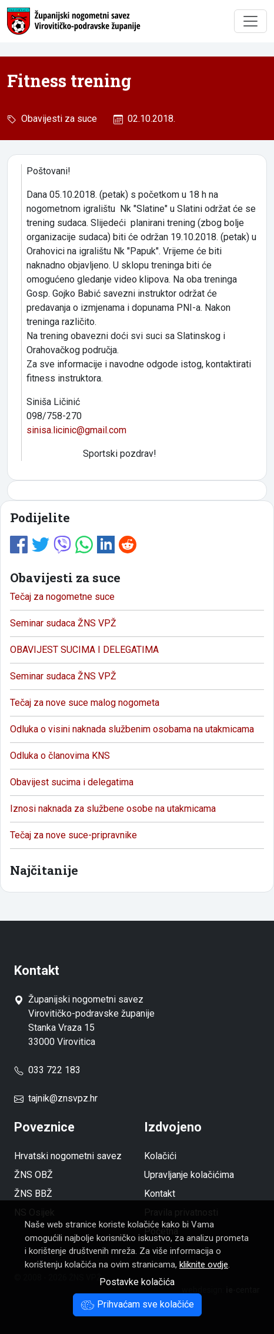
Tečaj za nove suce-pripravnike (73, 835)
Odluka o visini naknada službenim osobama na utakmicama (132, 729)
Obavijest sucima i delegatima (71, 782)
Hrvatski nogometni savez (68, 1156)
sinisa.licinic (51, 430)
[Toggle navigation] (250, 21)
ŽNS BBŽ (33, 1193)
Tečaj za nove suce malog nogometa (84, 702)
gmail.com (105, 430)
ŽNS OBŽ (33, 1174)
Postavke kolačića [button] (137, 1281)
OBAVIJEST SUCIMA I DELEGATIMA (84, 649)
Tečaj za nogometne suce (62, 596)
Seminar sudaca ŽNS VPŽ (63, 623)
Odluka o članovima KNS (60, 755)
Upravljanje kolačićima (189, 1174)
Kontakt (159, 1193)
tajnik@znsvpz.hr (63, 1098)
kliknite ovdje (203, 1264)
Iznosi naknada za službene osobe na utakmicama (113, 808)
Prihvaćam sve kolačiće (137, 1304)
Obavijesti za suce (56, 118)
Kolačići (160, 1156)
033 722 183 (47, 1070)
